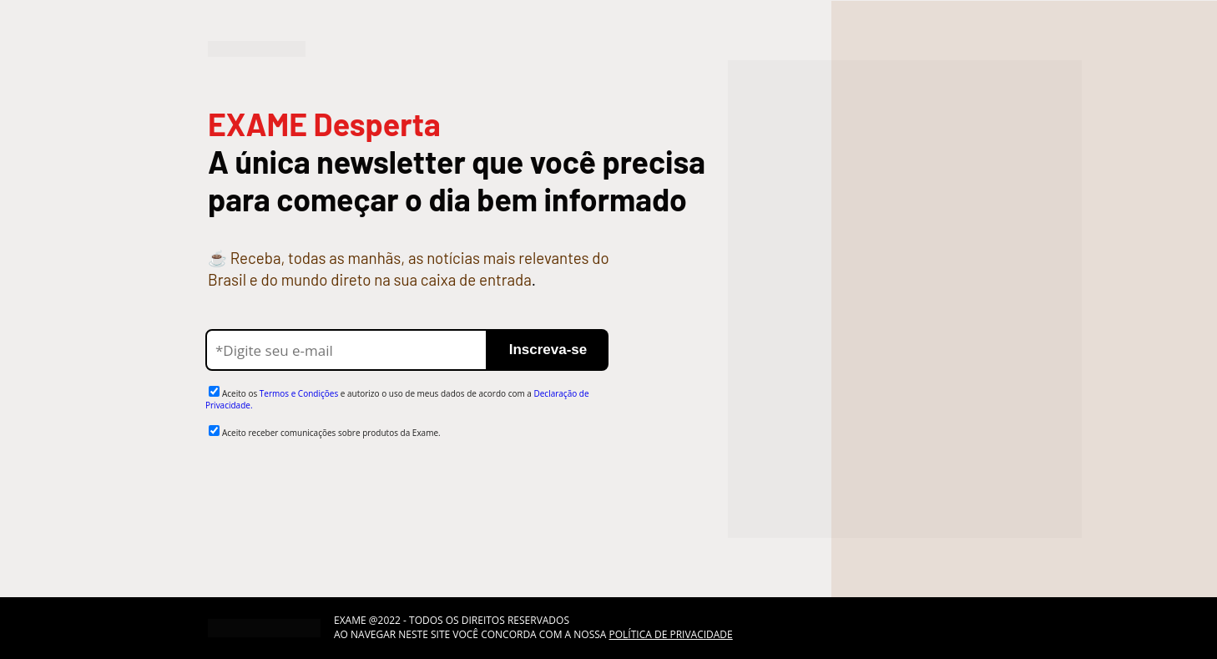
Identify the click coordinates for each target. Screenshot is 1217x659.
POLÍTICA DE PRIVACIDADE (671, 634)
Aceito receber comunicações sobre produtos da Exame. (331, 432)
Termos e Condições (299, 393)
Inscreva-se (548, 349)
